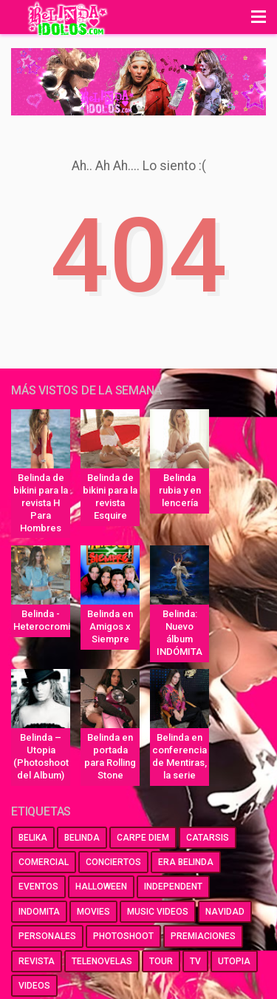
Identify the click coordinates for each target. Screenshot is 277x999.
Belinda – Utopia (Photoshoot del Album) (41, 756)
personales (47, 936)
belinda (82, 837)
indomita (39, 911)
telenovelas (102, 961)
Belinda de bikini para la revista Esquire (110, 496)
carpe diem (143, 837)
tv (195, 961)
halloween (101, 886)
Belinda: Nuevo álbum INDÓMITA (179, 632)
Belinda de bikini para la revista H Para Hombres (40, 503)
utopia (234, 961)
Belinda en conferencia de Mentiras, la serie (179, 756)
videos (34, 985)
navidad (224, 911)
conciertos (113, 862)
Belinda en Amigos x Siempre (110, 626)
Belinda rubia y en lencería (180, 490)
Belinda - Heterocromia (41, 620)
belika (32, 837)
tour (161, 961)
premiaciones (203, 936)
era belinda (185, 862)
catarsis (207, 837)
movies (93, 911)
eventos (38, 886)
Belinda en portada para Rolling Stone (110, 756)
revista (36, 961)
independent (173, 886)
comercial (43, 862)
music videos (157, 911)
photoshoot (123, 936)
